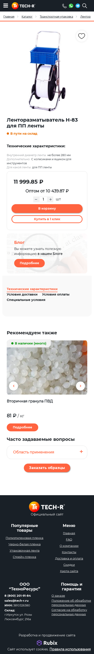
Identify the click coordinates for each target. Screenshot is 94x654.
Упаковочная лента (25, 550)
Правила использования (70, 649)
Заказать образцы (47, 468)
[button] (80, 386)
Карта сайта (69, 571)
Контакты (69, 552)
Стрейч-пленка (24, 557)
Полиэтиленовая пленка (24, 538)
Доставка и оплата (69, 558)
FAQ (69, 539)
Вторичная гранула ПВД (30, 401)
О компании (69, 546)
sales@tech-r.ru (16, 600)
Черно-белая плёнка (25, 544)
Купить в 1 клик (47, 219)
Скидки (69, 564)
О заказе (58, 595)
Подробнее (29, 263)
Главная (69, 533)
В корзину (47, 208)
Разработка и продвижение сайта (47, 635)
